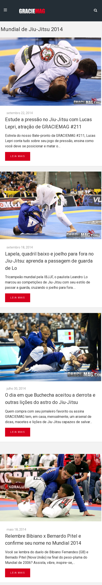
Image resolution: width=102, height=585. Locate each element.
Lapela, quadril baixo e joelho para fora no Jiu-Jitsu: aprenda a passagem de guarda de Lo (49, 261)
